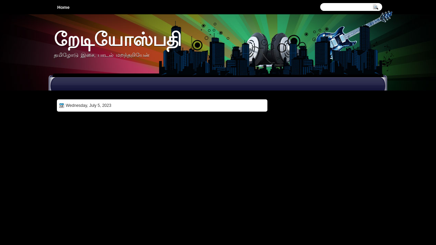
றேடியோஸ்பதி (117, 39)
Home (63, 7)
